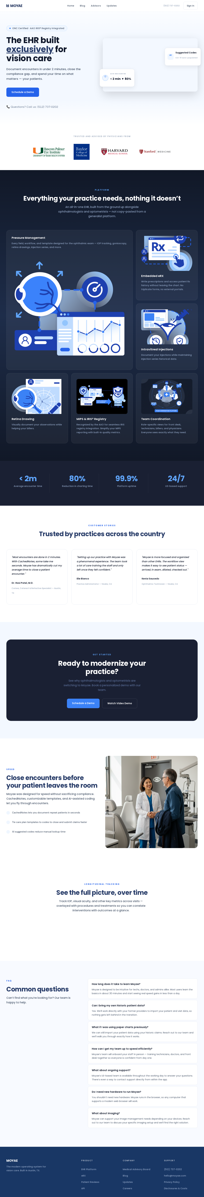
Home (70, 5)
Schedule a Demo (22, 92)
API (83, 1188)
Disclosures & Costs (175, 1188)
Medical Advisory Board (136, 1169)
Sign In (190, 5)
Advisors (96, 5)
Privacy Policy (172, 1182)
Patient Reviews (90, 1182)
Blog (82, 5)
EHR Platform (88, 1169)
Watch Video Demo (119, 703)
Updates (112, 5)
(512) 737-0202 (171, 5)
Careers (127, 1188)
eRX (83, 1175)
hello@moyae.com (175, 1175)
